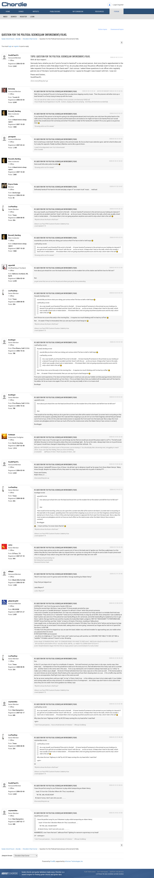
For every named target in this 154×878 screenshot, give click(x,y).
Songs (21, 11)
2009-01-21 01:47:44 (116, 342)
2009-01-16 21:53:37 (116, 113)
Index (5, 17)
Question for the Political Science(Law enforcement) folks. (34, 34)
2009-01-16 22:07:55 (115, 139)
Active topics (102, 29)
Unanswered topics (117, 29)
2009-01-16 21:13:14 (116, 57)
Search (14, 17)
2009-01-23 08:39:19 (115, 603)
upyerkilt (11, 265)
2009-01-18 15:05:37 (116, 209)
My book (78, 11)
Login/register (118, 5)
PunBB (52, 861)
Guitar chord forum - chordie (11, 39)
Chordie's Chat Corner (30, 39)
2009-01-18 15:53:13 (116, 237)
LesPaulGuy (12, 207)
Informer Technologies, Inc (74, 861)
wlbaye (10, 571)
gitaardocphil (13, 601)
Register (23, 17)
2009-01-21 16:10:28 (116, 547)
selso (10, 545)
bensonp (11, 89)
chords (121, 874)
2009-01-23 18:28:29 (115, 658)
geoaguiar (12, 137)
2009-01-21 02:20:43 (115, 437)
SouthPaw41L (13, 55)
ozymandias (12, 702)
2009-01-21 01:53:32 (115, 397)
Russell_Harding (14, 111)
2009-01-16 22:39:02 (115, 161)
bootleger (12, 340)
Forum (116, 11)
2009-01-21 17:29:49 (116, 574)
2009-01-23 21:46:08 (115, 737)
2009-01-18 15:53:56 (115, 267)
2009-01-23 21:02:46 (115, 704)
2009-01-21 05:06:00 (115, 464)
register (16, 46)
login (10, 46)
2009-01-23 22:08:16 (115, 785)
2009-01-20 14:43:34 (115, 293)
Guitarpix (11, 435)
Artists (36, 11)
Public (55, 11)
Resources (99, 11)
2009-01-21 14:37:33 (116, 489)
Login (32, 17)
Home (8, 11)
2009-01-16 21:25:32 (88, 91)
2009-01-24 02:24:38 (115, 813)
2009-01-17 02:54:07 (116, 186)
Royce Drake (13, 184)
